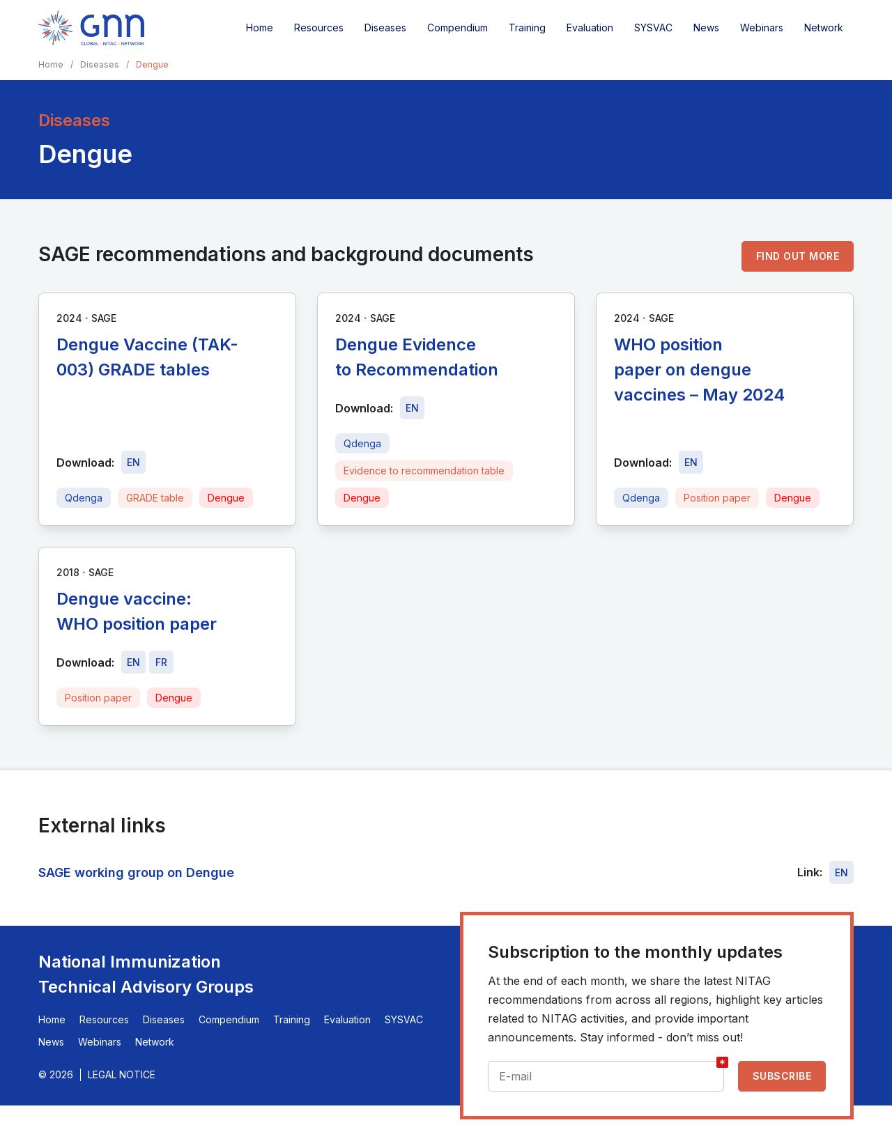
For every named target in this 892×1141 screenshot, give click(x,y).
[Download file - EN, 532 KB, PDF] (133, 662)
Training (527, 27)
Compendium (457, 27)
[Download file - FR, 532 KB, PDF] (161, 662)
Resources (319, 27)
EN (841, 872)
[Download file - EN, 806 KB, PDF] (133, 462)
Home (259, 27)
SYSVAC (653, 27)
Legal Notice (121, 1074)
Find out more (798, 256)
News (706, 27)
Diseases (385, 27)
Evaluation (590, 27)
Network (823, 27)
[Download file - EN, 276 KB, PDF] (412, 407)
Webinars (761, 27)
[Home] (91, 27)
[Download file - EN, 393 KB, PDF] (691, 462)
